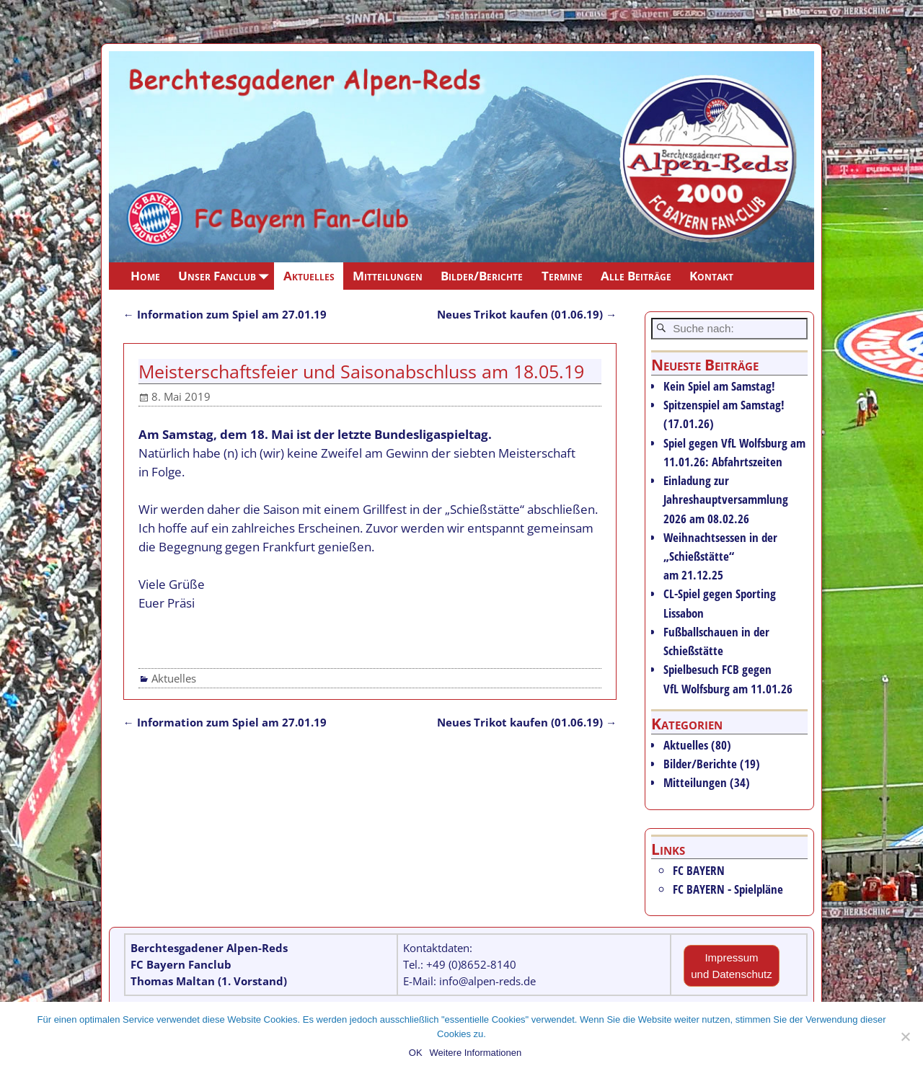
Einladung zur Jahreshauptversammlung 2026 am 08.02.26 (725, 499)
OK (416, 1052)
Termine (562, 275)
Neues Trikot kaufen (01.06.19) (527, 314)
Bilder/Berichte (482, 275)
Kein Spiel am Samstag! (719, 386)
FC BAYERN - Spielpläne (728, 889)
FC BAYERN (699, 870)
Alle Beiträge (636, 275)
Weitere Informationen (476, 1052)
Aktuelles (309, 275)
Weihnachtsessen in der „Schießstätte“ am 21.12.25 (720, 556)
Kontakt (711, 275)
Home (145, 275)
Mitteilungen (388, 275)
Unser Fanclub (226, 275)
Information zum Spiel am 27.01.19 (225, 314)
